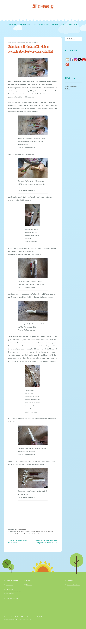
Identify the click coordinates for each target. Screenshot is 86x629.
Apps (34, 24)
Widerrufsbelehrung (12, 598)
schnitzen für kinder (20, 533)
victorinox (40, 533)
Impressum (70, 580)
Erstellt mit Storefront (24, 619)
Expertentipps (24, 24)
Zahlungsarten (10, 589)
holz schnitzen (21, 531)
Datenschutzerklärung (73, 585)
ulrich (36, 42)
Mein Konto (53, 15)
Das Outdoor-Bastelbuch (42, 15)
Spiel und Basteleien (20, 529)
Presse (63, 24)
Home (31, 15)
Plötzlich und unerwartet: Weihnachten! (17, 541)
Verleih (72, 24)
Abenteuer (11, 24)
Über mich (29, 585)
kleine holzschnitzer (41, 531)
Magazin (55, 24)
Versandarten (10, 593)
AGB (68, 589)
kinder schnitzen (30, 531)
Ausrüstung (44, 24)
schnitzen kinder (31, 533)
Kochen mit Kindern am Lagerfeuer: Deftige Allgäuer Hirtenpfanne (46, 541)
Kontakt (28, 580)
